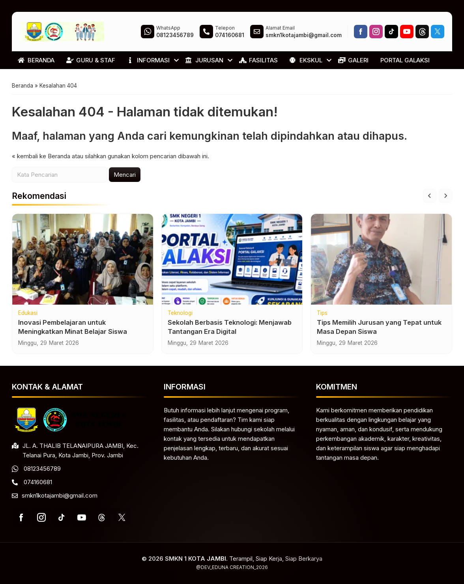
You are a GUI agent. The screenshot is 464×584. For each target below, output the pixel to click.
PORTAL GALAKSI (405, 60)
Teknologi (180, 317)
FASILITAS (258, 60)
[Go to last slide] (429, 199)
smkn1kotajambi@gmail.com (59, 495)
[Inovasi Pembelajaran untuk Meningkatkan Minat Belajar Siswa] (82, 262)
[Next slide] (445, 199)
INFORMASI (148, 60)
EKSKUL (306, 60)
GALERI (353, 60)
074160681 (38, 482)
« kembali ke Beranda (41, 159)
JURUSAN (204, 60)
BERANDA (36, 60)
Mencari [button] (125, 178)
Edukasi (27, 317)
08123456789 (42, 468)
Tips (322, 317)
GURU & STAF (90, 60)
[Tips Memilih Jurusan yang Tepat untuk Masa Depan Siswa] (381, 262)
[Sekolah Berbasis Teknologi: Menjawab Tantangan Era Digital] (232, 262)
